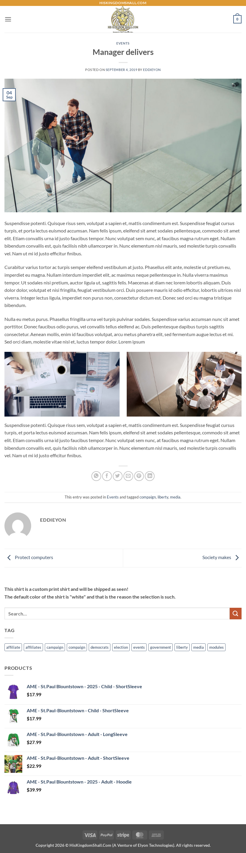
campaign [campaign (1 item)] (55, 647)
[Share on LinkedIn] (150, 476)
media (175, 497)
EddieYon (152, 70)
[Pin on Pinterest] (139, 476)
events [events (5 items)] (139, 647)
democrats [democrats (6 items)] (100, 647)
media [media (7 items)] (198, 647)
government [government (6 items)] (160, 647)
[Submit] (236, 613)
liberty (163, 497)
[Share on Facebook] (107, 476)
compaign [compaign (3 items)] (77, 647)
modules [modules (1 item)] (216, 647)
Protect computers (28, 557)
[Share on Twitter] (118, 476)
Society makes (222, 557)
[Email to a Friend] (128, 476)
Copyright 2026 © (123, 845)
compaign (147, 497)
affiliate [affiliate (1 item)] (13, 647)
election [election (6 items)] (121, 647)
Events (122, 43)
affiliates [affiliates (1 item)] (33, 647)
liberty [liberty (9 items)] (182, 647)
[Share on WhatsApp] (96, 476)
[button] (8, 19)
